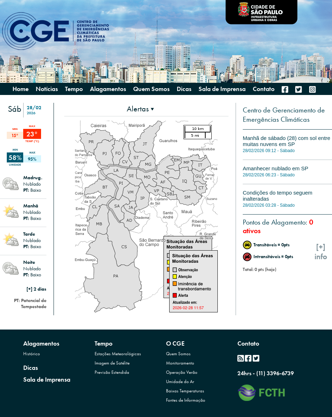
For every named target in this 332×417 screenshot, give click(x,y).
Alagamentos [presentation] (108, 89)
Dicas (30, 367)
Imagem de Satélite (112, 363)
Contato (248, 343)
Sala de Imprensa (46, 379)
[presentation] (140, 109)
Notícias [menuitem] (47, 89)
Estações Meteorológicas (118, 354)
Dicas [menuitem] (184, 89)
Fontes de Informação (185, 400)
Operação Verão (181, 372)
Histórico (31, 354)
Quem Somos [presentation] (151, 89)
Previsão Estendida (112, 372)
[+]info (321, 252)
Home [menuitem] (20, 89)
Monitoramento (180, 363)
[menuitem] (285, 89)
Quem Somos (178, 354)
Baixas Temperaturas (185, 391)
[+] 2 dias (36, 289)
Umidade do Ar (180, 381)
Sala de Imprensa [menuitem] (222, 89)
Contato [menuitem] (264, 89)
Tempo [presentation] (74, 89)
